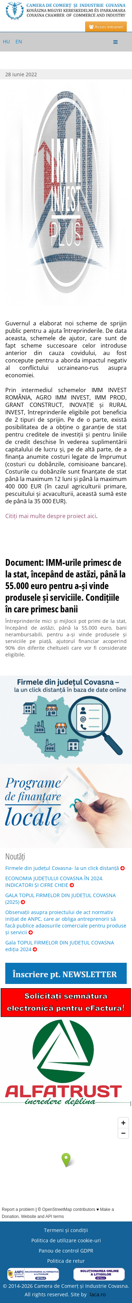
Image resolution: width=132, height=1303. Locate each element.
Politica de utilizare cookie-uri (66, 1240)
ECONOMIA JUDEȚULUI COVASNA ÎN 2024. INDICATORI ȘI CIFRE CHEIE (54, 881)
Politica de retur (66, 1260)
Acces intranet (106, 27)
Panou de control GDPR (66, 1250)
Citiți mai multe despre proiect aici (50, 516)
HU (6, 41)
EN (18, 41)
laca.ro (98, 1294)
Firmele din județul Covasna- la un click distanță (65, 868)
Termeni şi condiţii (66, 1230)
